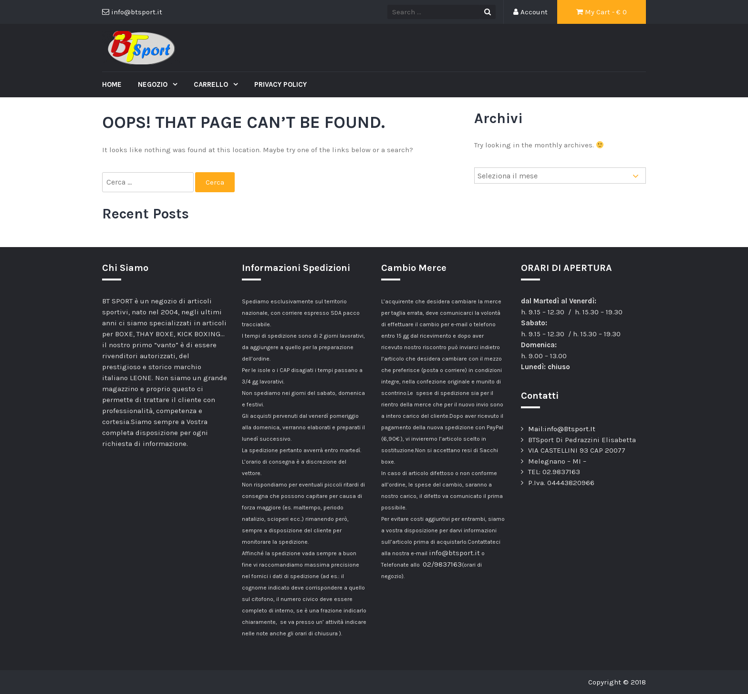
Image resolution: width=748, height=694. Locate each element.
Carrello (212, 84)
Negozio (153, 84)
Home (112, 84)
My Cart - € (601, 12)
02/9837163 (442, 564)
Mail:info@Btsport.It (561, 429)
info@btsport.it (454, 553)
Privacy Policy (280, 84)
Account (530, 12)
